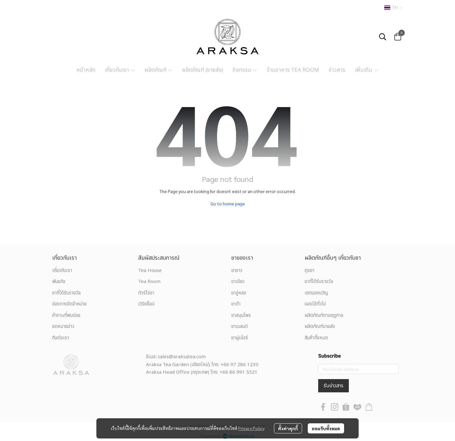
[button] (393, 7)
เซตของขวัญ (316, 293)
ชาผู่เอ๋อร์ (239, 337)
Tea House (150, 270)
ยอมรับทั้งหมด (326, 428)
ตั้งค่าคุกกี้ (288, 428)
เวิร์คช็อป (146, 304)
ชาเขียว (238, 281)
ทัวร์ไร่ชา (146, 293)
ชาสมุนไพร (241, 315)
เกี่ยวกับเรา (62, 270)
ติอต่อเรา (60, 337)
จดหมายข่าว (63, 326)
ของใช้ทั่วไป (315, 304)
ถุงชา (309, 270)
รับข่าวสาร (333, 386)
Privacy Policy (251, 428)
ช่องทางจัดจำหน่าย (69, 304)
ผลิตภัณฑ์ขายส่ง (320, 326)
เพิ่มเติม (367, 70)
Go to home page (227, 203)
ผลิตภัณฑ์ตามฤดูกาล (324, 315)
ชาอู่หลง (238, 293)
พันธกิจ (58, 281)
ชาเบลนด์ (239, 326)
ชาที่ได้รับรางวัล (66, 293)
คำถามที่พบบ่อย (66, 315)
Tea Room (149, 281)
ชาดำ (235, 304)
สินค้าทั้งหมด (316, 337)
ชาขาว (236, 270)
